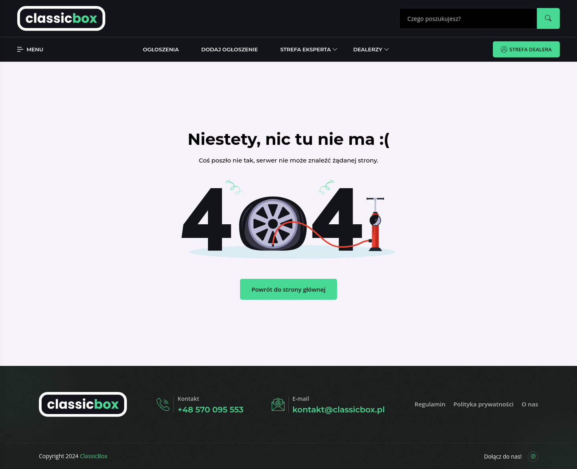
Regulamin (430, 404)
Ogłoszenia (161, 49)
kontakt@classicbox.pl (339, 409)
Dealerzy (367, 49)
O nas (530, 404)
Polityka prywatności (484, 404)
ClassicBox (94, 456)
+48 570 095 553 (210, 409)
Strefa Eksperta (305, 49)
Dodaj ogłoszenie (229, 49)
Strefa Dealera (526, 49)
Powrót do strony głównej (288, 289)
